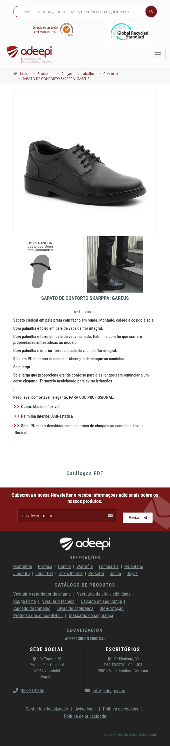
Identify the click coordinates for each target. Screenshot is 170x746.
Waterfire (85, 566)
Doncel (64, 566)
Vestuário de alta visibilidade (104, 594)
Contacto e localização (47, 709)
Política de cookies (121, 709)
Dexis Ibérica (70, 573)
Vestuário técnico (58, 601)
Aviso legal (86, 709)
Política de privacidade (85, 716)
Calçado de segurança (101, 601)
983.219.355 (28, 690)
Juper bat (44, 573)
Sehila (115, 573)
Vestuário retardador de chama (42, 594)
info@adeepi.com (105, 690)
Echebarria (108, 566)
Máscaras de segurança (91, 615)
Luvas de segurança (75, 608)
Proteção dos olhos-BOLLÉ (38, 615)
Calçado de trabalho (31, 608)
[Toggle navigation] (158, 54)
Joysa (132, 573)
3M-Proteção (112, 608)
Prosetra (96, 573)
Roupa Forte (24, 601)
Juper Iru (21, 573)
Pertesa (45, 566)
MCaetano (133, 566)
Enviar (138, 517)
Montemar (22, 566)
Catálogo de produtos (85, 585)
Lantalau (149, 734)
